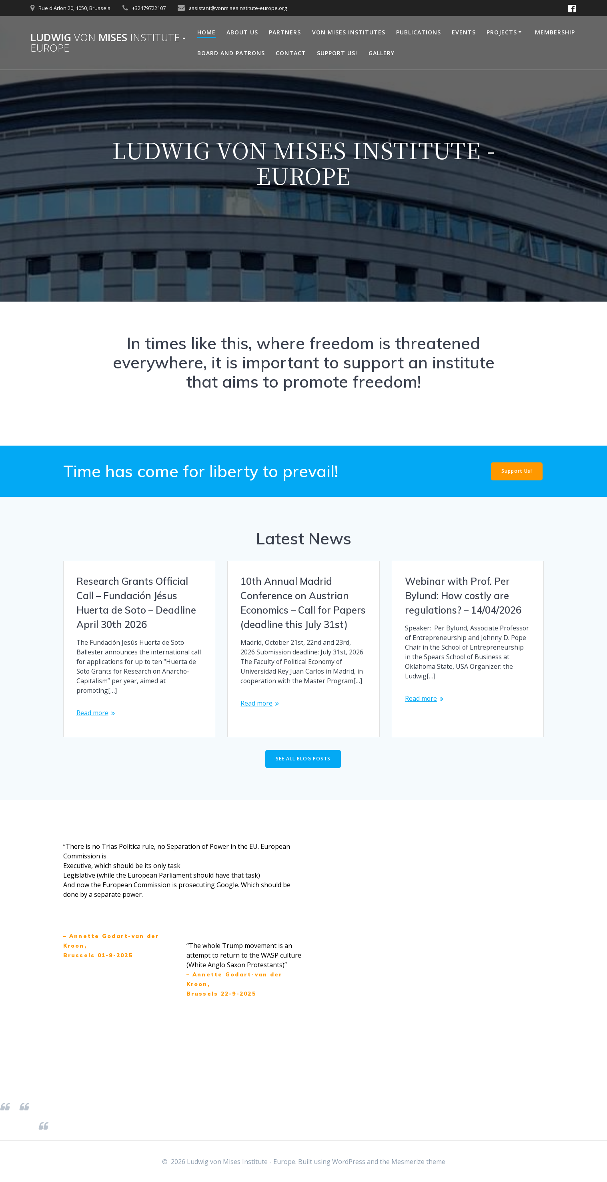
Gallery (382, 53)
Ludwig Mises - (108, 42)
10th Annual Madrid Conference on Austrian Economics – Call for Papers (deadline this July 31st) (303, 602)
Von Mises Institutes (348, 32)
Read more (92, 713)
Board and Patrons (231, 53)
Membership (555, 32)
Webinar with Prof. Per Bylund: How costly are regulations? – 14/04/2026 (463, 595)
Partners (285, 32)
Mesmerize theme (418, 1161)
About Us (242, 32)
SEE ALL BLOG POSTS (303, 759)
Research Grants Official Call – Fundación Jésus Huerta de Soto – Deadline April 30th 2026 (136, 602)
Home (206, 32)
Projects (502, 32)
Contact (291, 53)
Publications (418, 32)
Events (464, 32)
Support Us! (337, 53)
